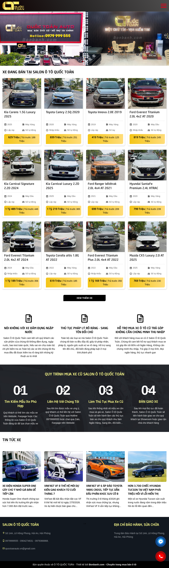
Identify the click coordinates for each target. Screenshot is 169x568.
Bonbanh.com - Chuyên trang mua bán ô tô (112, 564)
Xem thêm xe (84, 298)
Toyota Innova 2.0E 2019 (105, 112)
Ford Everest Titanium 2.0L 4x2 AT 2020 (145, 114)
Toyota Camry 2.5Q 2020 (63, 112)
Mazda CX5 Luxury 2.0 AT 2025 (147, 257)
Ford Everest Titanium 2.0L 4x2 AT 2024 (19, 257)
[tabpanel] (84, 39)
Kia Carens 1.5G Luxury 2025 (19, 114)
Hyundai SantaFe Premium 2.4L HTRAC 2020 (144, 185)
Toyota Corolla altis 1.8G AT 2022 (62, 257)
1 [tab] (82, 61)
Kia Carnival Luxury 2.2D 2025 (62, 185)
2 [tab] (86, 61)
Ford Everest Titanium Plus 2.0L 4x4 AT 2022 (103, 257)
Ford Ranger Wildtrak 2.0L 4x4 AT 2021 (102, 185)
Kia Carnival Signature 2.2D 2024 (19, 185)
